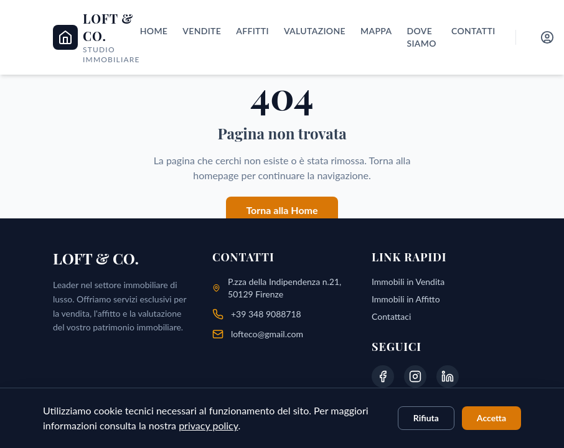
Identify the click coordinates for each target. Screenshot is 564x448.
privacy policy (208, 425)
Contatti (473, 31)
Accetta (491, 418)
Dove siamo (421, 37)
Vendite (201, 31)
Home (154, 31)
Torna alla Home (281, 210)
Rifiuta (426, 418)
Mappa (376, 31)
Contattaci (391, 316)
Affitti (252, 31)
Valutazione (314, 31)
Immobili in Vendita (408, 281)
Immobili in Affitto (406, 299)
